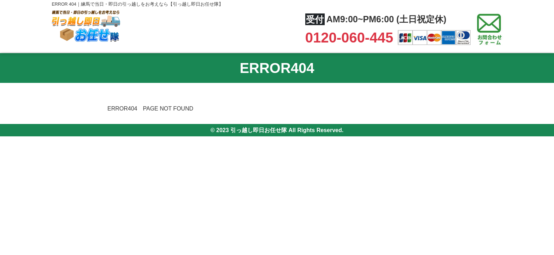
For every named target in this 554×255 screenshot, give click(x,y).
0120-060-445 (351, 37)
